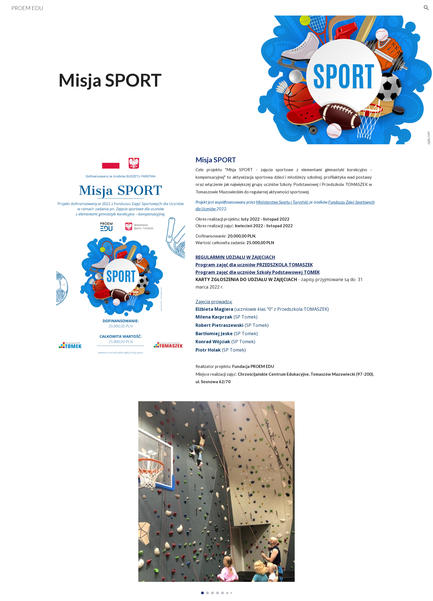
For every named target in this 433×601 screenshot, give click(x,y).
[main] (189, 80)
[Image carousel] (216, 497)
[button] (426, 7)
